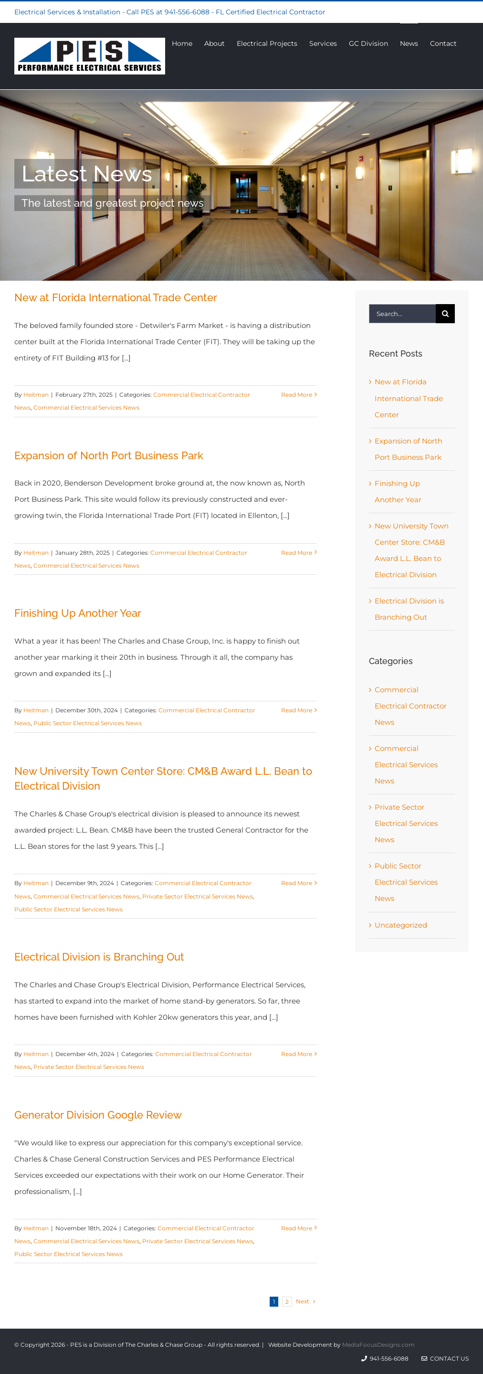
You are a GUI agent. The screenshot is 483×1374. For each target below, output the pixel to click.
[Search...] (402, 313)
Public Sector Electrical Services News (87, 723)
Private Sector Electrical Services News (197, 896)
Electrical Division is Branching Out (99, 957)
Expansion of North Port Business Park (108, 455)
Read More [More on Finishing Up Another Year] (296, 710)
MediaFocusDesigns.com (378, 1344)
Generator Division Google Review (98, 1115)
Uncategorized (401, 925)
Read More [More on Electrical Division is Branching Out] (296, 1053)
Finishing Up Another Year (77, 613)
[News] (241, 185)
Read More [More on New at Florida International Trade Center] (296, 394)
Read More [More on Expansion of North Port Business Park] (296, 552)
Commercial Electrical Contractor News (411, 706)
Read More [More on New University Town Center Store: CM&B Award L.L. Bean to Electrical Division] (296, 883)
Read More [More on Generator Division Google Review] (296, 1228)
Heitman (36, 394)
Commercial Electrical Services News (86, 407)
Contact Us (445, 1358)
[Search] (445, 313)
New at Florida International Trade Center (115, 297)
